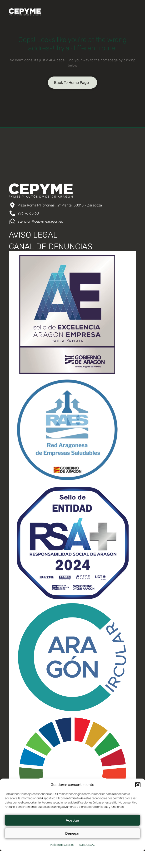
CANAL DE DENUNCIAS (50, 246)
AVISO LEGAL (87, 845)
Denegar (72, 833)
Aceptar (72, 820)
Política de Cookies (62, 845)
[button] (137, 784)
